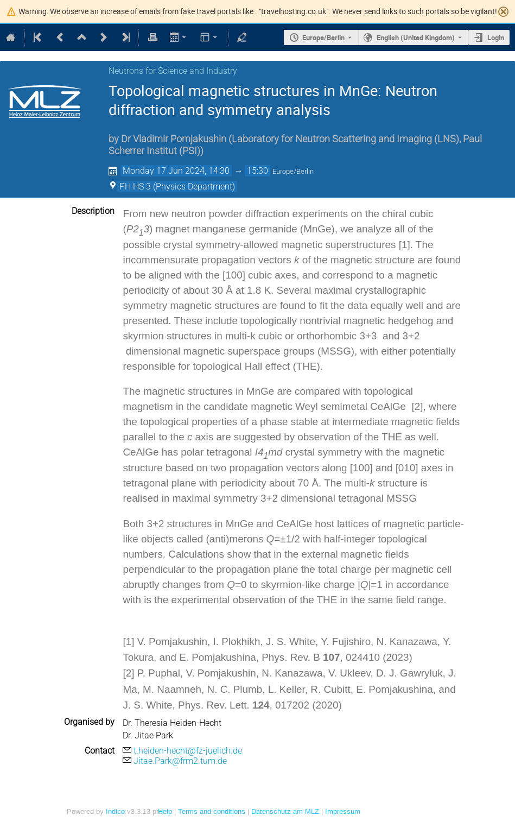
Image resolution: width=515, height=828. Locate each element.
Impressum (342, 811)
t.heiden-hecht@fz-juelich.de (187, 750)
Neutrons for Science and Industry (173, 71)
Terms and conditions (211, 811)
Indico (115, 811)
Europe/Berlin (323, 37)
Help (165, 811)
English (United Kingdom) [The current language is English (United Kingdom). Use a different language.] (416, 37)
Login (495, 37)
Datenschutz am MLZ (285, 811)
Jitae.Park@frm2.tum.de (180, 761)
